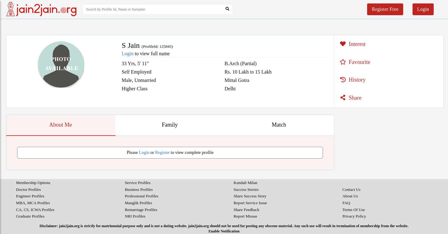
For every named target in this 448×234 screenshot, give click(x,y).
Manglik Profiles (138, 202)
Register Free (385, 9)
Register (162, 152)
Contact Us (351, 189)
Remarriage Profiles (141, 209)
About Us (350, 196)
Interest (352, 44)
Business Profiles (139, 189)
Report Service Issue (250, 202)
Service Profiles (138, 182)
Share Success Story (250, 196)
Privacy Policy (354, 216)
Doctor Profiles (28, 189)
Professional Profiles (141, 196)
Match (279, 125)
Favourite (354, 62)
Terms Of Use (353, 209)
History (352, 80)
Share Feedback (246, 209)
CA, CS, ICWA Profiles (35, 209)
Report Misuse (245, 216)
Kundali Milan (245, 182)
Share (350, 98)
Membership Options (33, 182)
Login (423, 9)
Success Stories (246, 189)
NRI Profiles (135, 216)
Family (170, 125)
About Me (60, 125)
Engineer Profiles (30, 196)
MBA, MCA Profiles (33, 202)
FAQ (346, 202)
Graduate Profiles (30, 216)
